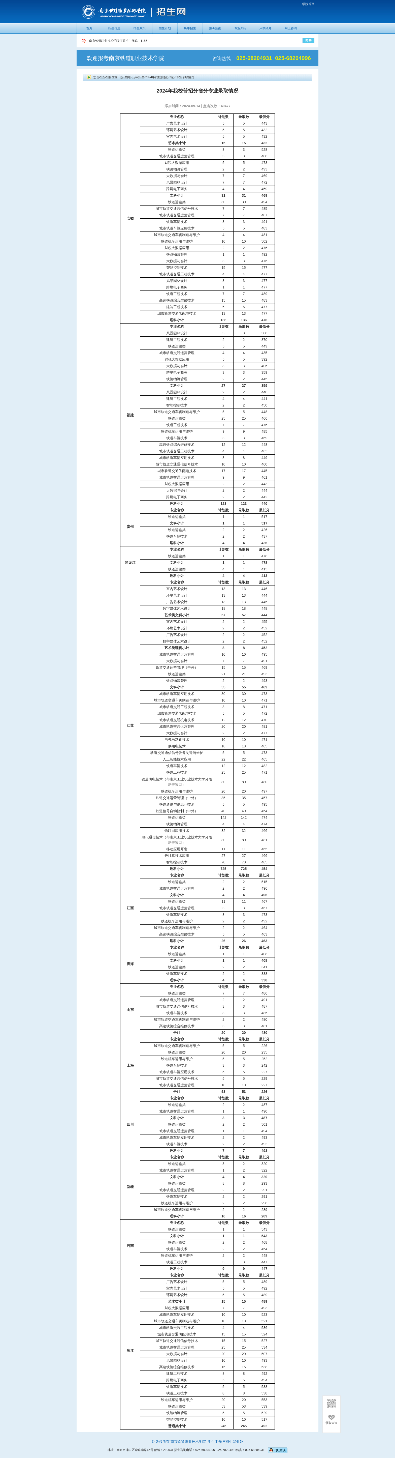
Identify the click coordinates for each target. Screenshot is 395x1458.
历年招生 (190, 28)
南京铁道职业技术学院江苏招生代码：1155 (118, 41)
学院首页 (308, 4)
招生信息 (114, 28)
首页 (89, 28)
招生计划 (165, 28)
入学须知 (265, 28)
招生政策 (140, 28)
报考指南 (215, 28)
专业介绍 (240, 28)
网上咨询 (291, 28)
